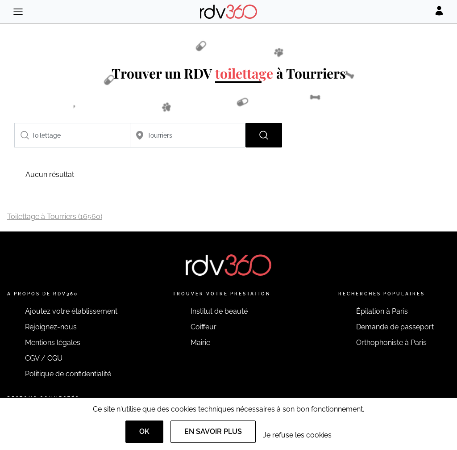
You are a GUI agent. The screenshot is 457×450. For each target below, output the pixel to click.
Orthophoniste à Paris (391, 342)
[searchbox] (72, 135)
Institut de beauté (219, 311)
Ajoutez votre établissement (71, 311)
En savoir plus (213, 431)
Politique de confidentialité (68, 374)
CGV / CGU (43, 358)
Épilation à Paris (382, 311)
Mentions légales (52, 342)
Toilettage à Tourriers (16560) (54, 216)
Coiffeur (203, 327)
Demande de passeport (395, 327)
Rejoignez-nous (51, 327)
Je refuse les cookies (297, 435)
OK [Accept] (144, 431)
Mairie (200, 342)
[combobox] (72, 135)
